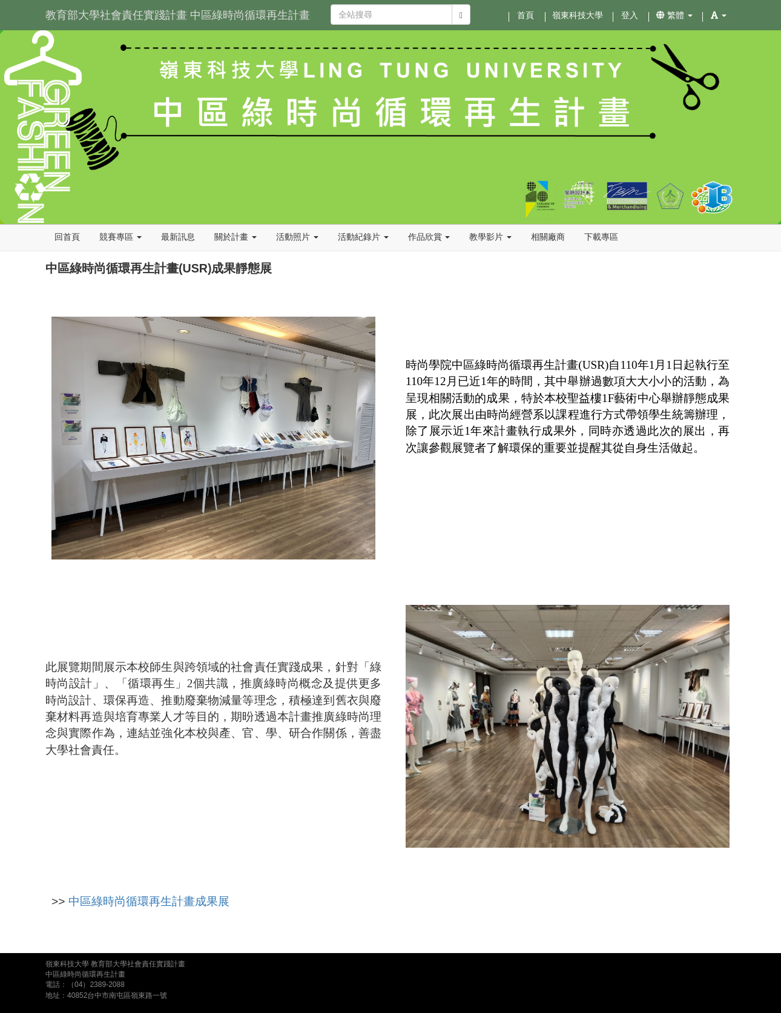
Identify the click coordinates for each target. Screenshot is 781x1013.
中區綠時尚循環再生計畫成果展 (148, 901)
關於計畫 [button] (235, 237)
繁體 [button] (674, 15)
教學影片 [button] (490, 237)
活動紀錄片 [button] (363, 237)
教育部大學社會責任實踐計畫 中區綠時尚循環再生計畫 (177, 15)
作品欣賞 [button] (429, 237)
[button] (719, 15)
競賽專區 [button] (120, 237)
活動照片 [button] (297, 237)
